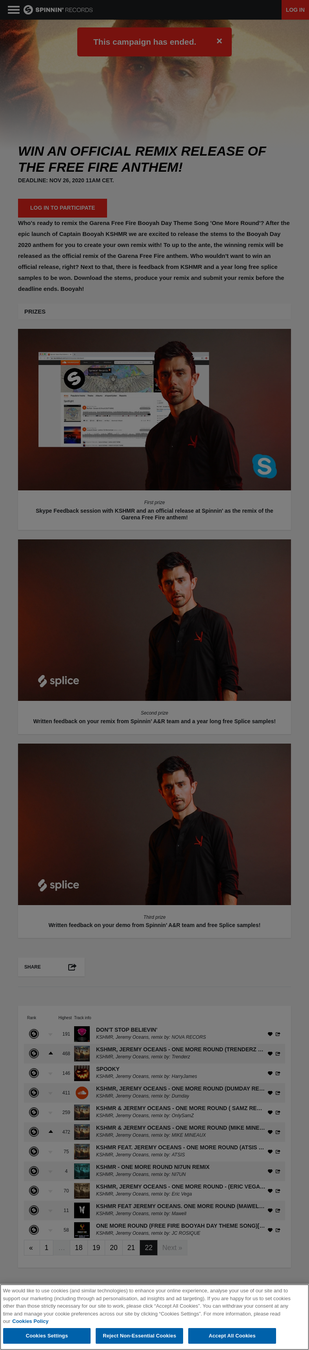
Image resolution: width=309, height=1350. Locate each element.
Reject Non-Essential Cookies (139, 1336)
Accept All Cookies (232, 1336)
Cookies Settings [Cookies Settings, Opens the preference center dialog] (47, 1336)
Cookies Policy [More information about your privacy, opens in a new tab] (30, 1322)
